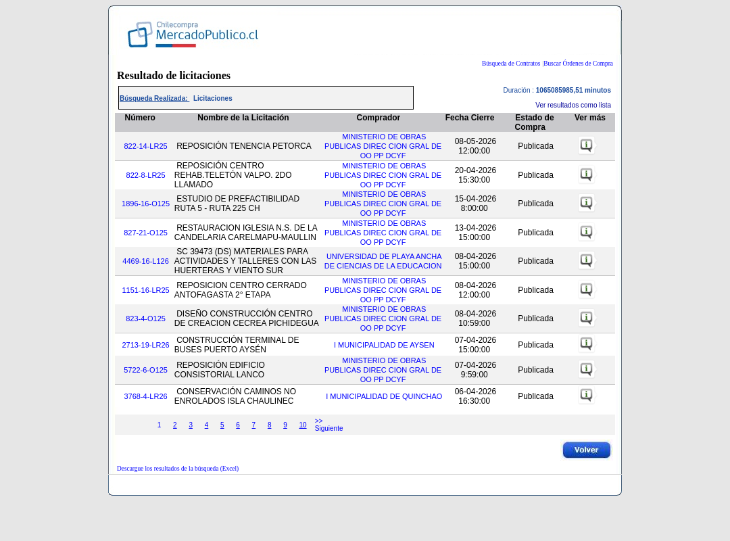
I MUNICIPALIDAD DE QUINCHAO (384, 396)
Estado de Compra (534, 122)
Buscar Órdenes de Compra (578, 63)
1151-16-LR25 (145, 290)
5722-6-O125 (146, 370)
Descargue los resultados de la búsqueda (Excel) (178, 468)
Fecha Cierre (470, 117)
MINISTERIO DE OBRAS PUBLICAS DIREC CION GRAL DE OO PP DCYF (382, 146)
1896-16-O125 (146, 203)
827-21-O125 (146, 233)
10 (302, 425)
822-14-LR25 (145, 146)
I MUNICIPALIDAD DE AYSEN (384, 345)
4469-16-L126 (145, 261)
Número (140, 117)
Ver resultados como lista (573, 105)
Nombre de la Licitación (243, 117)
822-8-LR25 (146, 175)
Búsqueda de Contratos (511, 63)
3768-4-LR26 (145, 396)
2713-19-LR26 (145, 345)
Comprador (379, 117)
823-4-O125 (146, 318)
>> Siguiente (329, 424)
